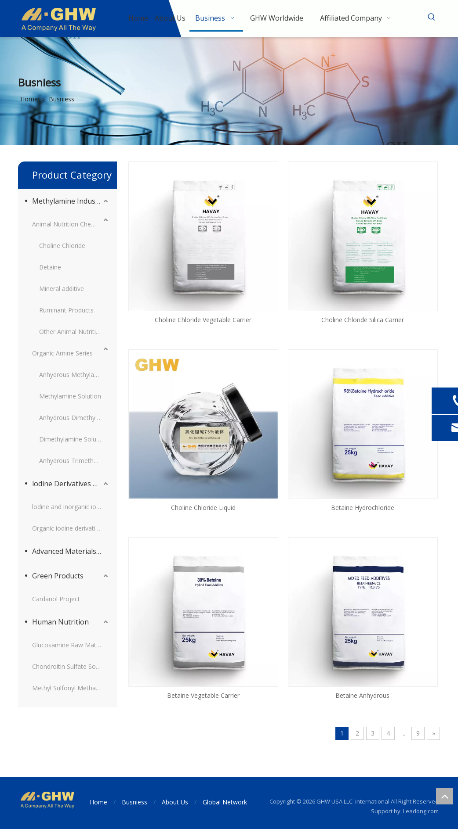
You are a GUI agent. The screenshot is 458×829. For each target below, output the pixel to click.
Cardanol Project (56, 599)
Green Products (58, 576)
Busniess (134, 802)
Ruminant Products (66, 310)
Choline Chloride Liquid (203, 507)
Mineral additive (61, 288)
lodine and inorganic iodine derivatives (71, 506)
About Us (175, 802)
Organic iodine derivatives (68, 528)
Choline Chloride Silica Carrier (362, 320)
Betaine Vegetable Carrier (203, 695)
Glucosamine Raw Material (70, 645)
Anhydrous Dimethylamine (74, 417)
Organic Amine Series (62, 353)
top (444, 796)
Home (98, 802)
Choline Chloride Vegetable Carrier (203, 320)
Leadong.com (421, 811)
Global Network (225, 802)
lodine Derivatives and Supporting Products (71, 483)
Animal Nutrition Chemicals (70, 224)
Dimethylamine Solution (73, 439)
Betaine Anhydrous (362, 695)
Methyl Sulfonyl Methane (67, 688)
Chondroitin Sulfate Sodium (71, 666)
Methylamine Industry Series (71, 201)
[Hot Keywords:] (431, 17)
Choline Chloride (62, 245)
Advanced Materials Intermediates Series (71, 551)
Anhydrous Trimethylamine (74, 460)
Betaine (50, 267)
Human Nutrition (60, 622)
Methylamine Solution (70, 396)
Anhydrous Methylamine (73, 374)
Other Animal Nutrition (71, 331)
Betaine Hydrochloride (362, 507)
